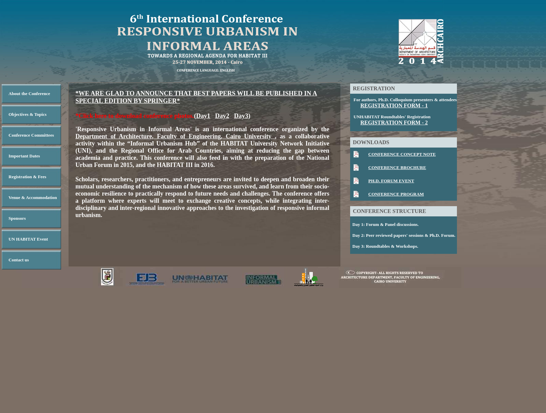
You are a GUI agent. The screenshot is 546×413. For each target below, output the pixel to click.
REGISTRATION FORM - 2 (394, 122)
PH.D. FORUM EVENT (391, 180)
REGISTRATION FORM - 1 (394, 105)
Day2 (222, 115)
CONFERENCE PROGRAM (396, 194)
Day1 (203, 115)
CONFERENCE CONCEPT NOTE (402, 154)
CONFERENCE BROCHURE (397, 167)
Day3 (241, 115)
